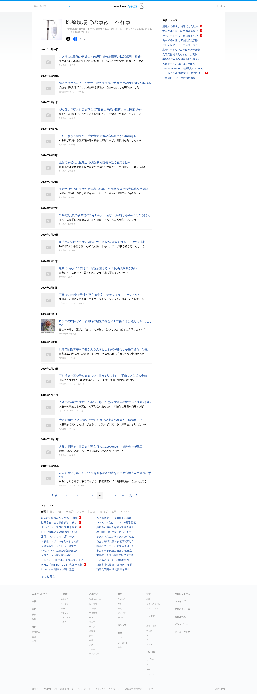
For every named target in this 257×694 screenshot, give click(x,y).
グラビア (122, 613)
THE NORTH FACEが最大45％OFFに (62, 559)
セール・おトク (182, 632)
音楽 (120, 604)
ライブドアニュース (125, 6)
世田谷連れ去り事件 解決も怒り (59, 522)
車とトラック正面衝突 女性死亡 (114, 550)
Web (63, 608)
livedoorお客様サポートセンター (139, 689)
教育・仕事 (151, 626)
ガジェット (65, 613)
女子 (114, 511)
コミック (150, 674)
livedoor (221, 6)
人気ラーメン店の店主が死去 (57, 555)
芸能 (92, 511)
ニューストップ (39, 594)
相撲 (91, 640)
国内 (51, 511)
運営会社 (36, 689)
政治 (34, 619)
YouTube (150, 652)
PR (62, 627)
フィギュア (94, 654)
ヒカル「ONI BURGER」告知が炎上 (61, 564)
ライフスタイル (153, 604)
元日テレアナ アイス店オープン (59, 536)
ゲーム (149, 669)
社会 (34, 614)
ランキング (180, 601)
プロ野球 (93, 613)
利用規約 (64, 689)
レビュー (122, 638)
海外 (60, 511)
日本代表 (93, 604)
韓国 (34, 637)
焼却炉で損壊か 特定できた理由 (59, 517)
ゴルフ (92, 622)
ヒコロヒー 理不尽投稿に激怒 (57, 569)
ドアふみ (142, 6)
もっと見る (48, 576)
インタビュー (181, 624)
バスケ (92, 645)
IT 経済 (70, 511)
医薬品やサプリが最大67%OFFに (115, 546)
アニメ (149, 665)
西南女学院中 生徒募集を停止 (113, 569)
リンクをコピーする (82, 39)
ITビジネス (65, 617)
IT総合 (63, 622)
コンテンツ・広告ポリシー (108, 689)
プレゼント (123, 643)
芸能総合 (122, 599)
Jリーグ (92, 608)
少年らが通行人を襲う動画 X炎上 (115, 527)
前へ (57, 495)
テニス (92, 627)
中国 (34, 641)
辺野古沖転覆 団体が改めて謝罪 (114, 564)
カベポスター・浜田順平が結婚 (113, 517)
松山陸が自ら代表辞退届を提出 (113, 531)
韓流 (120, 608)
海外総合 (36, 632)
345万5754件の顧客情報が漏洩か (59, 550)
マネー (149, 635)
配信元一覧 (180, 616)
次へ (131, 495)
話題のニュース (182, 609)
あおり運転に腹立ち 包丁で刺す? (114, 541)
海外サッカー (95, 599)
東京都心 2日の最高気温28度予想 (115, 555)
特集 (120, 647)
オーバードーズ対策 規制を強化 (59, 527)
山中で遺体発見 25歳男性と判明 (59, 531)
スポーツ (82, 511)
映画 (120, 632)
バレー (92, 649)
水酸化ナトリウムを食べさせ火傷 (60, 541)
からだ (149, 631)
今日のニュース (182, 594)
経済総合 (65, 599)
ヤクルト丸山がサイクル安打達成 (115, 536)
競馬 (91, 636)
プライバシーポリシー (82, 689)
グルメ (149, 644)
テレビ (121, 617)
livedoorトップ (50, 689)
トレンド (124, 511)
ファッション (152, 608)
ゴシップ (103, 511)
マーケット (65, 604)
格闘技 (92, 631)
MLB (91, 617)
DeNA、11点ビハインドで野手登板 (116, 522)
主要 (43, 511)
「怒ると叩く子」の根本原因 (112, 559)
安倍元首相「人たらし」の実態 (58, 546)
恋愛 (148, 599)
